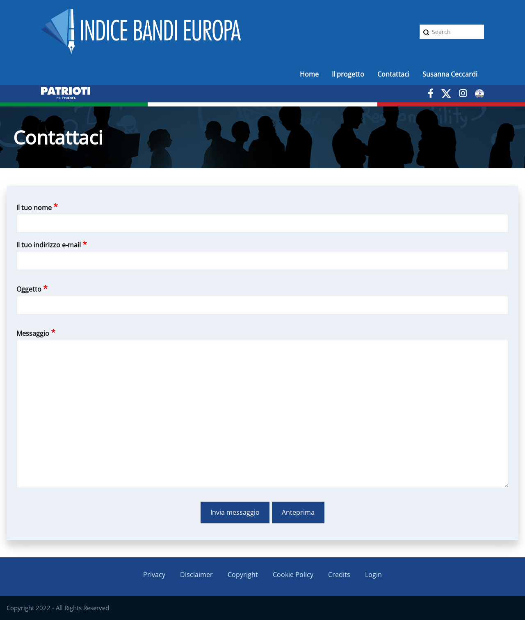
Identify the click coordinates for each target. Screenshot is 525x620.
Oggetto (28, 289)
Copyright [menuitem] (243, 574)
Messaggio (32, 333)
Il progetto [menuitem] (348, 74)
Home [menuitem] (309, 74)
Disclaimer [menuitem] (196, 574)
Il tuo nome (34, 207)
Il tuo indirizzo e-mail (48, 244)
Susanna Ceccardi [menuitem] (449, 74)
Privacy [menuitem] (154, 574)
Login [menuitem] (373, 574)
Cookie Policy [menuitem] (293, 574)
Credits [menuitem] (339, 574)
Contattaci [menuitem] (393, 74)
